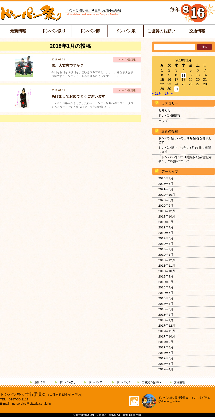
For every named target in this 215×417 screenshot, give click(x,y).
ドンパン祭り (54, 31)
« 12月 (157, 93)
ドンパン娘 (125, 31)
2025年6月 (165, 183)
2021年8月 (165, 189)
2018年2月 (165, 314)
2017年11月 (166, 331)
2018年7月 (165, 287)
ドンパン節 (90, 31)
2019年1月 (165, 254)
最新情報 (18, 31)
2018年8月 (165, 282)
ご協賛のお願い (161, 31)
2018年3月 (165, 309)
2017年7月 (165, 352)
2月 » (169, 93)
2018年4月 (165, 303)
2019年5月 (165, 238)
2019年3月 (165, 243)
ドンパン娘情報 (169, 115)
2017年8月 (165, 347)
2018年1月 (165, 320)
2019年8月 (165, 222)
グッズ (163, 121)
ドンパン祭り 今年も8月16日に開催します (184, 149)
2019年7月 (165, 227)
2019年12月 (166, 211)
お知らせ (164, 110)
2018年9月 (165, 276)
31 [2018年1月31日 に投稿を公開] (176, 89)
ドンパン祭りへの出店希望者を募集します (185, 140)
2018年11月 (166, 265)
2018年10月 (166, 271)
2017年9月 (165, 342)
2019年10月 (166, 216)
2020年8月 (165, 200)
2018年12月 (166, 260)
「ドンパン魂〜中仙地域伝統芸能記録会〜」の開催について (185, 159)
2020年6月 (165, 205)
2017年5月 (165, 363)
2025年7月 (165, 178)
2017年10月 (166, 336)
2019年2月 (165, 249)
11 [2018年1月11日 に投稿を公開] (183, 75)
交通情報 (197, 31)
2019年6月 (165, 233)
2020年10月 (166, 194)
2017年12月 (166, 325)
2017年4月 (165, 369)
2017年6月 (165, 358)
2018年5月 (165, 298)
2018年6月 (165, 293)
